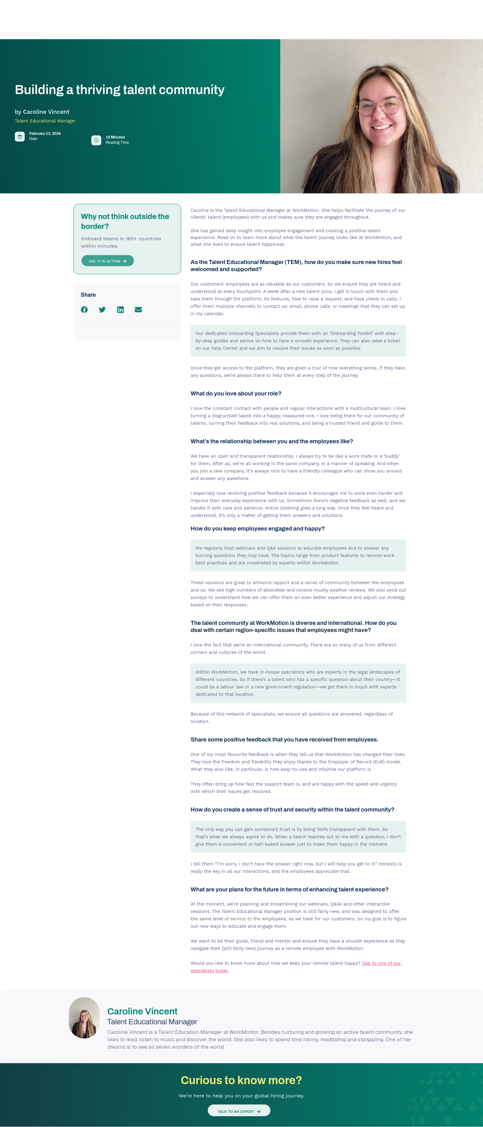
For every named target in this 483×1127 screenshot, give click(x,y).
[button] (84, 309)
